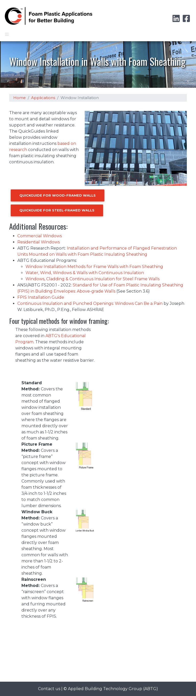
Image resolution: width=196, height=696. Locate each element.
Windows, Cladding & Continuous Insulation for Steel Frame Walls (93, 278)
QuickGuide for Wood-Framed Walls (57, 195)
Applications (43, 97)
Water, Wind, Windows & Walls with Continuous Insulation (85, 272)
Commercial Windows (39, 235)
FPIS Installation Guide (40, 297)
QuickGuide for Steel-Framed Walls (56, 210)
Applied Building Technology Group (105, 688)
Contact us (49, 688)
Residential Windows (38, 242)
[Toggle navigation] (7, 34)
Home (19, 97)
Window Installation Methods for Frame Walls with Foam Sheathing (94, 266)
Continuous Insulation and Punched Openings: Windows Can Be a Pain (90, 303)
